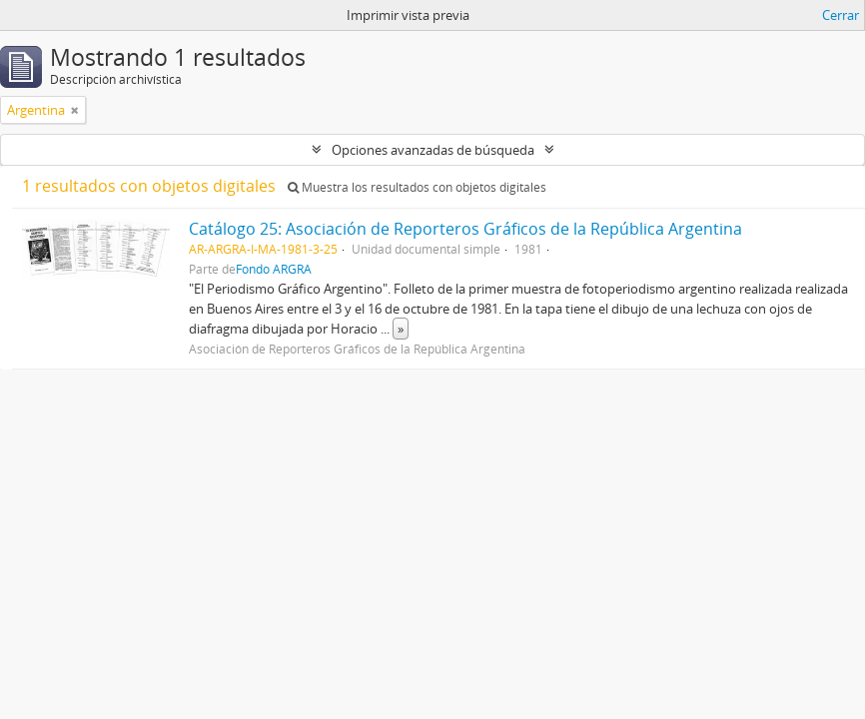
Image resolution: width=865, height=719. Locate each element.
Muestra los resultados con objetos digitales (417, 187)
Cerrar (840, 15)
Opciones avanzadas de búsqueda (433, 150)
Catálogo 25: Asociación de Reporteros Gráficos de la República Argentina (465, 229)
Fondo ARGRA (274, 269)
